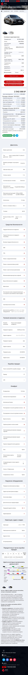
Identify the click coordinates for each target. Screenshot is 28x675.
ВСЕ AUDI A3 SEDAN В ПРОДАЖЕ (14, 81)
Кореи (14, 652)
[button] (25, 21)
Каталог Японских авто (7, 652)
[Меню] (25, 4)
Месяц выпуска (7, 72)
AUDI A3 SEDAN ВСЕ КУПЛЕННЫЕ (14, 84)
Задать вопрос (7, 135)
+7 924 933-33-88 (22, 1)
